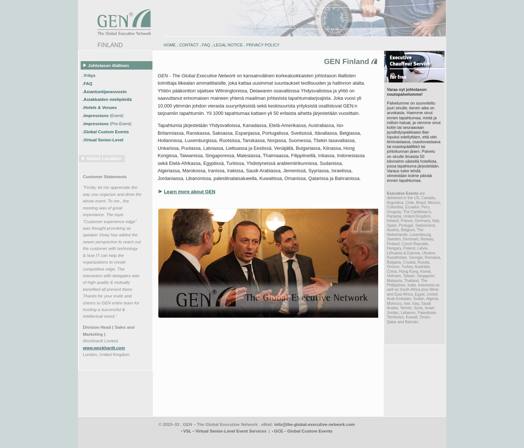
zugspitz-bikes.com (317, 440)
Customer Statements (105, 176)
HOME (170, 45)
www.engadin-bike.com (96, 440)
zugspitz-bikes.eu (347, 440)
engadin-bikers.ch (286, 440)
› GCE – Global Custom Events (302, 431)
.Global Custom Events (106, 132)
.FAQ (88, 83)
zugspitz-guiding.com (378, 440)
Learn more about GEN (189, 191)
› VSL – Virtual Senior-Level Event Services (223, 431)
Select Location (104, 158)
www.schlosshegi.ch (129, 446)
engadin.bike (261, 440)
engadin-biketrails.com (232, 440)
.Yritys (89, 75)
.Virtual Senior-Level (103, 139)
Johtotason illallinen (106, 65)
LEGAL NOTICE (228, 45)
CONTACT (188, 45)
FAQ (206, 45)
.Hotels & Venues (100, 107)
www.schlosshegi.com (95, 446)
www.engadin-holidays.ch (135, 440)
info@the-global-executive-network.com (314, 424)
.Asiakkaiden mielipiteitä (107, 99)
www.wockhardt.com (104, 348)
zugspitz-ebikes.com (412, 440)
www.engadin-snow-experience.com (185, 440)
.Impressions (102, 115)
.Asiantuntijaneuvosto (105, 91)
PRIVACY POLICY (262, 45)
